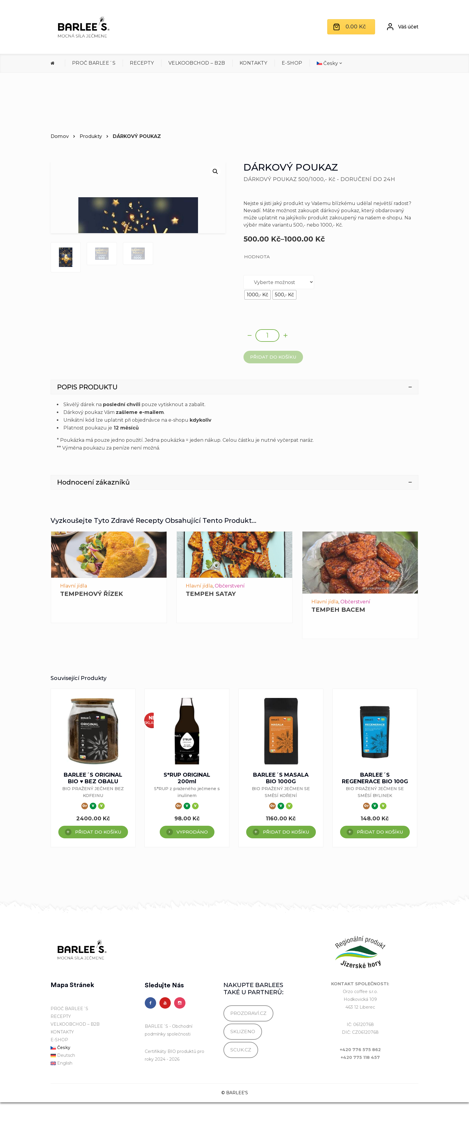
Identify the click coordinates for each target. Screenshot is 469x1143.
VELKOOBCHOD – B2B (196, 63)
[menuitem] (329, 63)
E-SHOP (292, 63)
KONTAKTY (253, 63)
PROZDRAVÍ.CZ (248, 1054)
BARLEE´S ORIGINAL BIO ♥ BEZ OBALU (93, 818)
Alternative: (243, 363)
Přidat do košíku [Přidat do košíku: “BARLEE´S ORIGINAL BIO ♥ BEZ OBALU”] (98, 872)
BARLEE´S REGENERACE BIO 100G (375, 818)
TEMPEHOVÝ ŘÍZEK (91, 634)
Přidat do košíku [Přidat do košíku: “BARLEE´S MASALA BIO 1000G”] (286, 872)
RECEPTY (142, 63)
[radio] (257, 294)
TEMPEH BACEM (338, 650)
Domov (60, 136)
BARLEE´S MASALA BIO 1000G (281, 818)
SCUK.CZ (240, 1091)
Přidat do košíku (273, 357)
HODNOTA (257, 256)
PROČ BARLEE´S (93, 63)
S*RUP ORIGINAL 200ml (187, 818)
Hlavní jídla (73, 627)
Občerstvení (230, 627)
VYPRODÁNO (192, 872)
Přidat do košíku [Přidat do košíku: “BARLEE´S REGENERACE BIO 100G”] (380, 872)
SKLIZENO (242, 1072)
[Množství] (267, 335)
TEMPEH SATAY (211, 634)
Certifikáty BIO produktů (170, 1092)
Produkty (91, 136)
